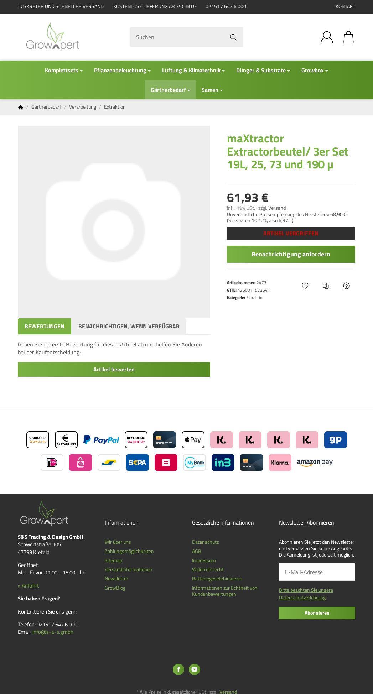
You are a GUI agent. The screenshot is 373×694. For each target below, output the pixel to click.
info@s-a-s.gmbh (52, 632)
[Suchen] (186, 37)
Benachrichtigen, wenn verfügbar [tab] (129, 326)
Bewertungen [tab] (44, 326)
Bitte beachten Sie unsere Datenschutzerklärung (306, 593)
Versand (277, 208)
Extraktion (255, 297)
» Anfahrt (28, 585)
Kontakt (345, 6)
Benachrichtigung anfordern (291, 254)
